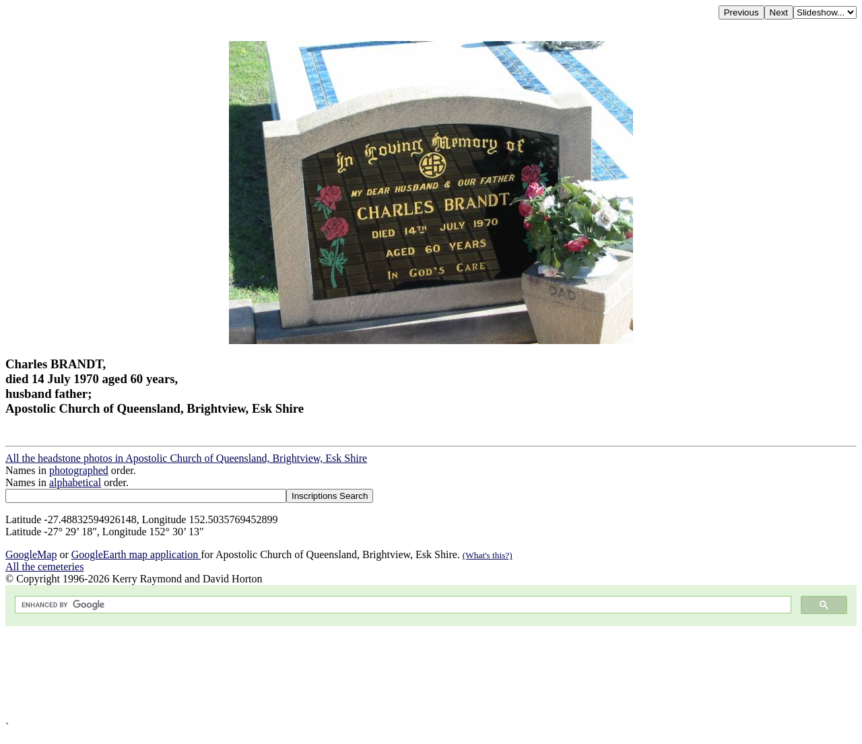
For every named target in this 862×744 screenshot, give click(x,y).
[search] (402, 605)
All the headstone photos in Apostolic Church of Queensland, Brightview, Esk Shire (186, 458)
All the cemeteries (44, 566)
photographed (78, 470)
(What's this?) (487, 555)
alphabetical (75, 482)
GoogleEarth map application (136, 554)
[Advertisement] (409, 673)
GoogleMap (31, 554)
